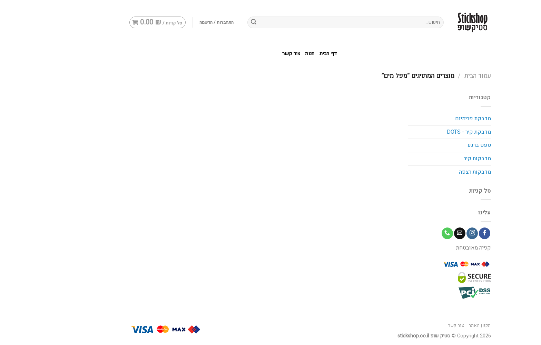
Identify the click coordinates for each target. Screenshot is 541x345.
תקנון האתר (441, 325)
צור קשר (252, 53)
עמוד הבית (438, 76)
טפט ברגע (440, 145)
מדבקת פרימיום (434, 118)
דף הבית (289, 53)
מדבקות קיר (438, 158)
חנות (270, 53)
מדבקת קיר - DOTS (429, 132)
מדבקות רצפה (436, 172)
